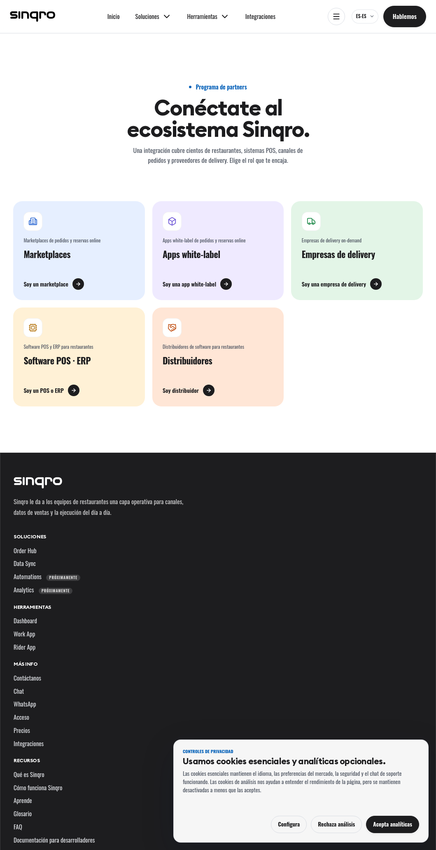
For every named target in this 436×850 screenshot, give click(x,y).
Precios (22, 730)
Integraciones (260, 16)
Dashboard (25, 620)
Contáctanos (27, 677)
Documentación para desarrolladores (54, 839)
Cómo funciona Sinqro (38, 787)
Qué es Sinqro (29, 774)
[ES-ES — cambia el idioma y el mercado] (365, 16)
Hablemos (405, 16)
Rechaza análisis (336, 824)
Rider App (24, 646)
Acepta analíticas (392, 824)
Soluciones (30, 536)
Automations (47, 576)
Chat (19, 690)
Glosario (23, 813)
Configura (289, 824)
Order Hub (25, 550)
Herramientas (32, 607)
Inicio (113, 16)
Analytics (43, 589)
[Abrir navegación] (336, 16)
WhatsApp (25, 703)
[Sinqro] (32, 16)
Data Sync (25, 563)
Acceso (21, 716)
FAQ (18, 826)
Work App (24, 633)
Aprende (23, 800)
